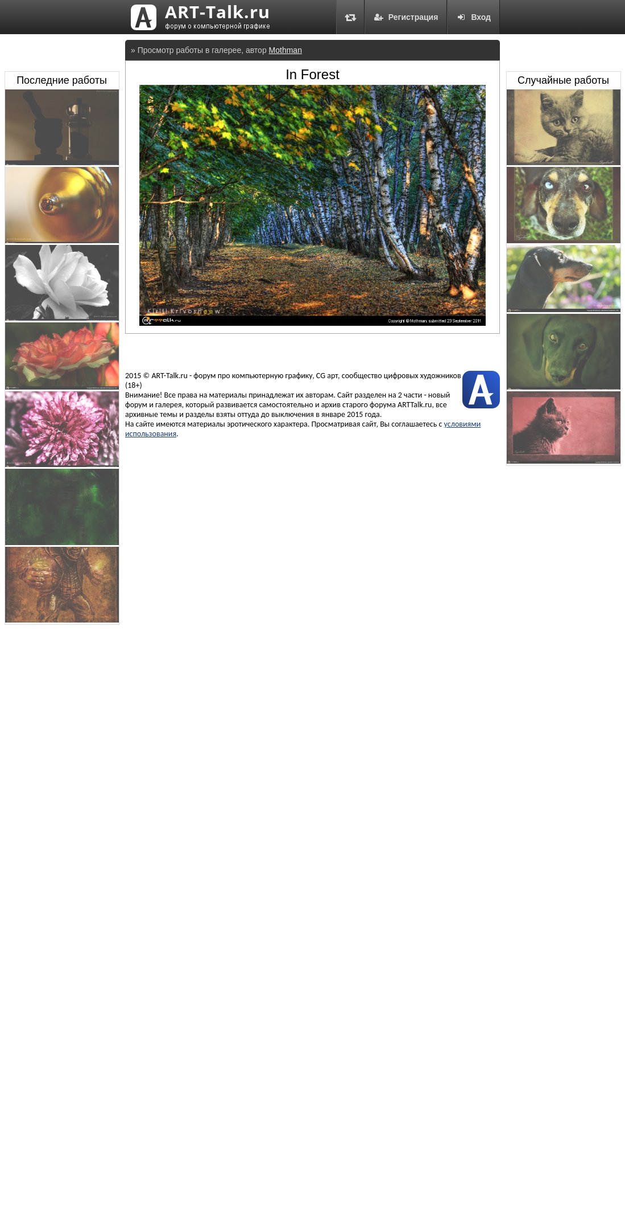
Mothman (285, 50)
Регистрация (406, 17)
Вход (473, 17)
